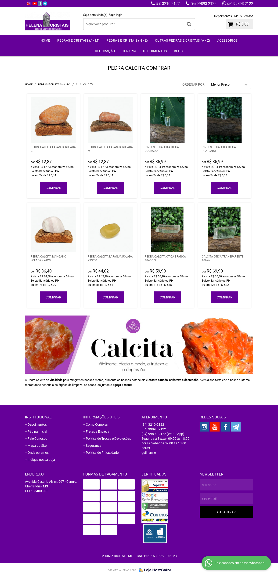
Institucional (38, 417)
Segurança (93, 445)
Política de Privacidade (102, 452)
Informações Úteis (101, 417)
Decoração (105, 51)
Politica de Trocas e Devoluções (108, 438)
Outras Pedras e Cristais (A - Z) (182, 40)
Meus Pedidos (243, 16)
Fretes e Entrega (97, 431)
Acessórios (227, 40)
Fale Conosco (37, 438)
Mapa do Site (37, 445)
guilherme (148, 452)
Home (45, 40)
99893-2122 (204, 3)
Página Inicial (37, 431)
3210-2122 (168, 3)
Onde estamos (38, 452)
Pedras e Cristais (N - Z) (127, 40)
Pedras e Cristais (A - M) (78, 40)
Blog (178, 51)
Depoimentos (223, 16)
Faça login (115, 15)
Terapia (129, 51)
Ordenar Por (193, 84)
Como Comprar (97, 424)
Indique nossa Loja (41, 459)
